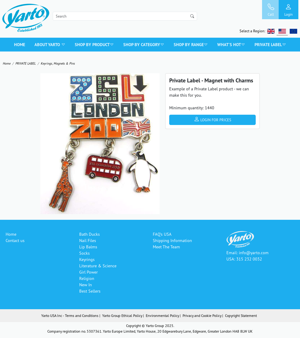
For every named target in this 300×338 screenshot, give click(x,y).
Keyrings (87, 259)
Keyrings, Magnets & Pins (58, 63)
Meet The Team (166, 246)
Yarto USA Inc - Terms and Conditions (69, 315)
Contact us (15, 240)
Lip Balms (88, 246)
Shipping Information (172, 240)
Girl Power (88, 272)
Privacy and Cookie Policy (202, 315)
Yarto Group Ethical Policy (122, 315)
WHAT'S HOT (231, 44)
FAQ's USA (162, 234)
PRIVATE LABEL (270, 44)
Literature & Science (97, 265)
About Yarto (49, 44)
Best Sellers (90, 291)
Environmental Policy (162, 315)
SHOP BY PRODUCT (94, 44)
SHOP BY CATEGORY (143, 44)
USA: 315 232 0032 (244, 258)
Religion (86, 278)
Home (19, 44)
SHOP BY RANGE (191, 44)
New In (85, 284)
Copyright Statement (241, 315)
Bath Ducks (89, 234)
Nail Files (87, 240)
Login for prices (212, 119)
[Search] (125, 16)
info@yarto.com (254, 252)
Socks (84, 253)
